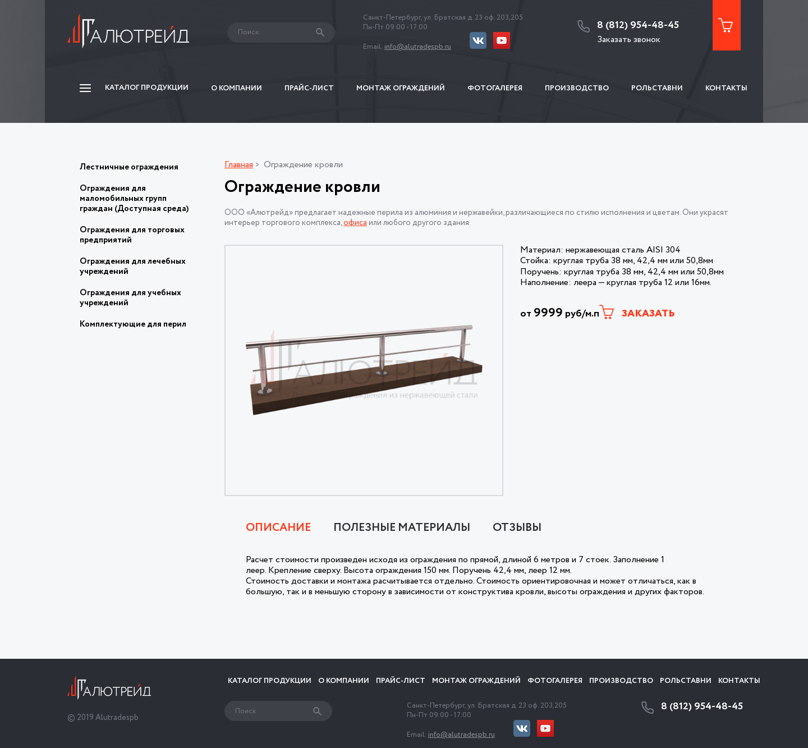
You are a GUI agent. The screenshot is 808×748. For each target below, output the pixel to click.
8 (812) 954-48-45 (638, 26)
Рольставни (657, 88)
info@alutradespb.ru (417, 47)
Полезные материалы (401, 528)
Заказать (637, 313)
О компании (236, 88)
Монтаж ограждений (400, 88)
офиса (355, 222)
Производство (577, 88)
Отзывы (517, 528)
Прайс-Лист (309, 88)
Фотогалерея (494, 88)
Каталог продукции (269, 681)
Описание (278, 528)
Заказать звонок (628, 39)
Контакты (726, 88)
